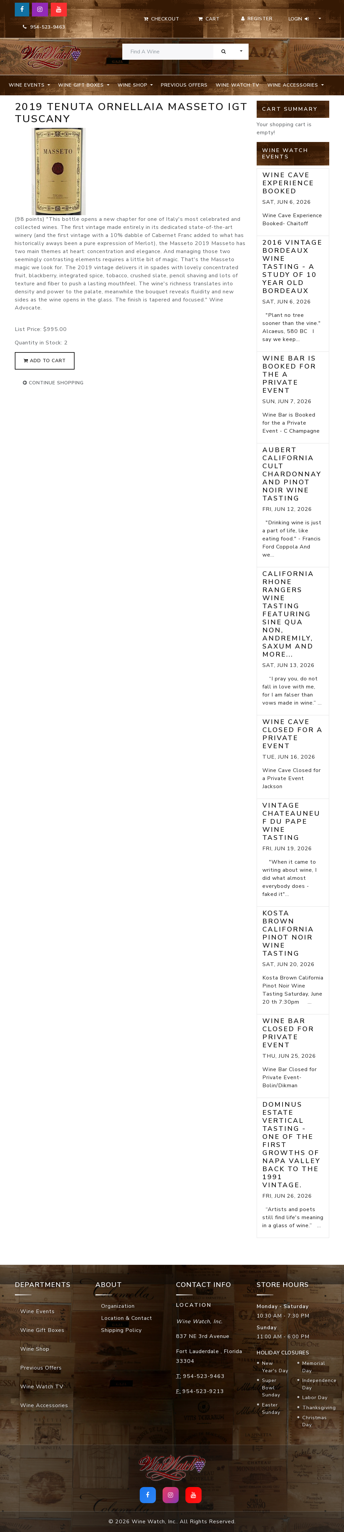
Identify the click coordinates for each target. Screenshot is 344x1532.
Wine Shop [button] (133, 85)
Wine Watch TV (237, 85)
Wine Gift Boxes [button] (81, 85)
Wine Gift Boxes (42, 1330)
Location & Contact (126, 1318)
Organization (118, 1306)
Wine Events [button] (27, 85)
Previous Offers (184, 85)
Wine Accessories (44, 1405)
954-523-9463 (44, 27)
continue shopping (53, 383)
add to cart (45, 360)
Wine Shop (34, 1349)
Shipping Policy (121, 1330)
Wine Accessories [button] (293, 85)
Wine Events (37, 1311)
